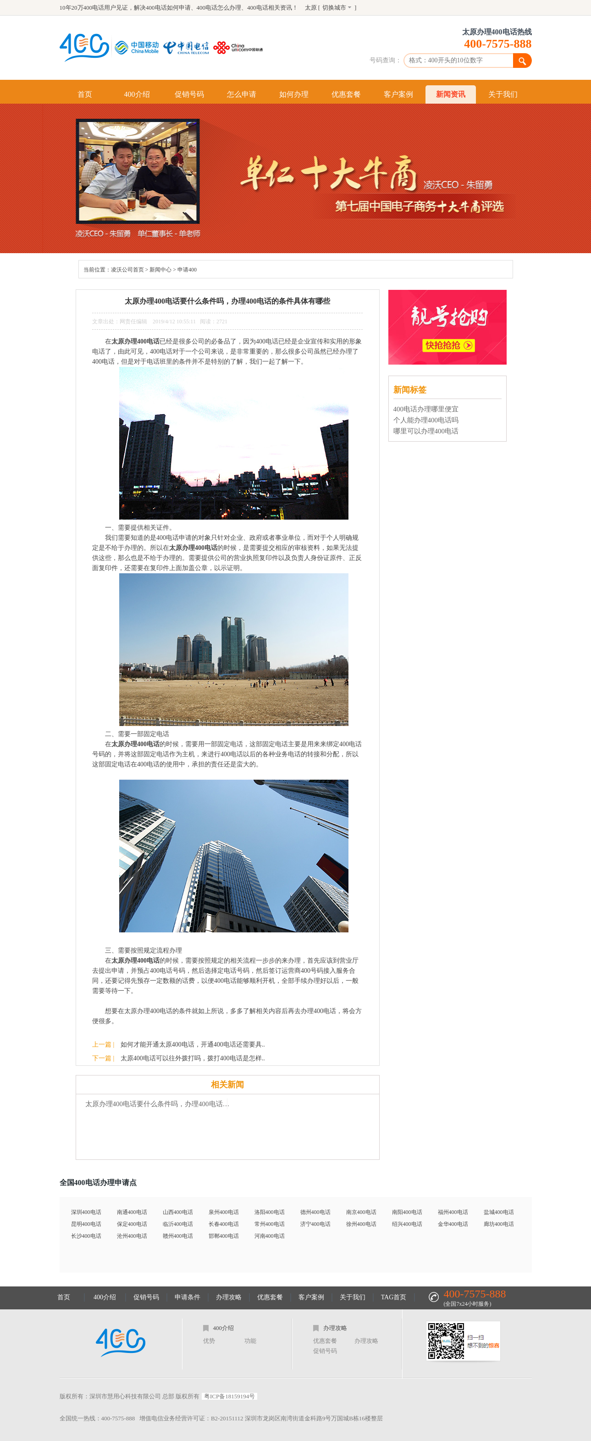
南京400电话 (361, 1212)
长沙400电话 (86, 1236)
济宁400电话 (315, 1224)
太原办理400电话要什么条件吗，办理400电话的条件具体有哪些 (160, 1104)
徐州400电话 (361, 1224)
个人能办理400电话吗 (426, 420)
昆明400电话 (86, 1224)
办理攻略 (229, 1297)
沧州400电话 (132, 1236)
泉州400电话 (224, 1212)
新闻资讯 (450, 94)
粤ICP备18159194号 (229, 1396)
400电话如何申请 (168, 7)
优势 (209, 1340)
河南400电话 (269, 1236)
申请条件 (187, 1297)
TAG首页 (394, 1297)
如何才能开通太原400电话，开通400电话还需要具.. (193, 1044)
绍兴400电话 (407, 1224)
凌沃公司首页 (127, 269)
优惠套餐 (346, 94)
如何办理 (294, 94)
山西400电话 (178, 1212)
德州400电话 (315, 1212)
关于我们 (503, 94)
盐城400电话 (499, 1212)
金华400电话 (453, 1224)
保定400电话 (132, 1224)
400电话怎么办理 (219, 7)
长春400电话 (224, 1224)
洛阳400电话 (269, 1212)
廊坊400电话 (499, 1224)
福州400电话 (453, 1212)
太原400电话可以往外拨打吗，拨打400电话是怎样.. (193, 1058)
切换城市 (334, 7)
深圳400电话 (86, 1212)
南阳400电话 (407, 1212)
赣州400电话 (178, 1236)
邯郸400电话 (224, 1236)
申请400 (187, 269)
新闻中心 (160, 269)
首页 (84, 94)
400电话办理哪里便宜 (426, 409)
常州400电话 (269, 1224)
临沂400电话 (178, 1224)
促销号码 (189, 94)
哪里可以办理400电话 (426, 431)
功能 (250, 1340)
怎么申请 (241, 94)
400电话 (257, 7)
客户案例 (398, 94)
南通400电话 (132, 1212)
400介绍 (137, 94)
